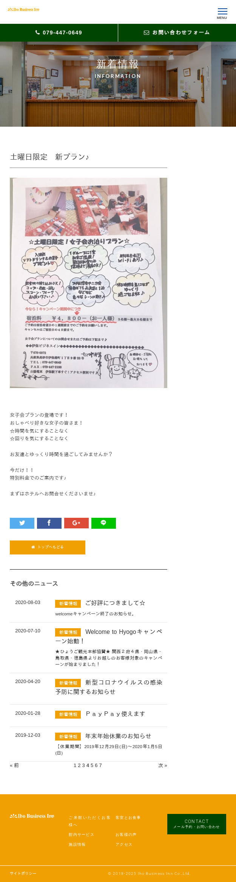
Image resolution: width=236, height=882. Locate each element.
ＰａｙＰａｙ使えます (115, 714)
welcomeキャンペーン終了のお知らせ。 (95, 613)
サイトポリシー (23, 873)
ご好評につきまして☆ (115, 603)
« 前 (14, 765)
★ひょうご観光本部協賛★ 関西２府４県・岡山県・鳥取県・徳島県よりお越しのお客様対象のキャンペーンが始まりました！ (108, 658)
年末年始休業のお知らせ (118, 736)
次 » (162, 765)
